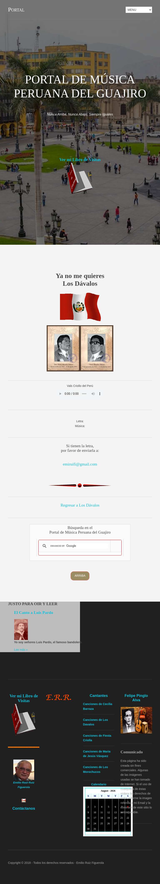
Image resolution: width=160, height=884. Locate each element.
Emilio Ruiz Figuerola (90, 862)
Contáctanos (23, 808)
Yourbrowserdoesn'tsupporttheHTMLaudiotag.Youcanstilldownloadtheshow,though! (80, 393)
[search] (79, 546)
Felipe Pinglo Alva (136, 698)
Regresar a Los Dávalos (80, 505)
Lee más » (21, 649)
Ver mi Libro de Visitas (79, 159)
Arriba (80, 575)
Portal (16, 9)
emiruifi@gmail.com (80, 464)
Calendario (98, 784)
